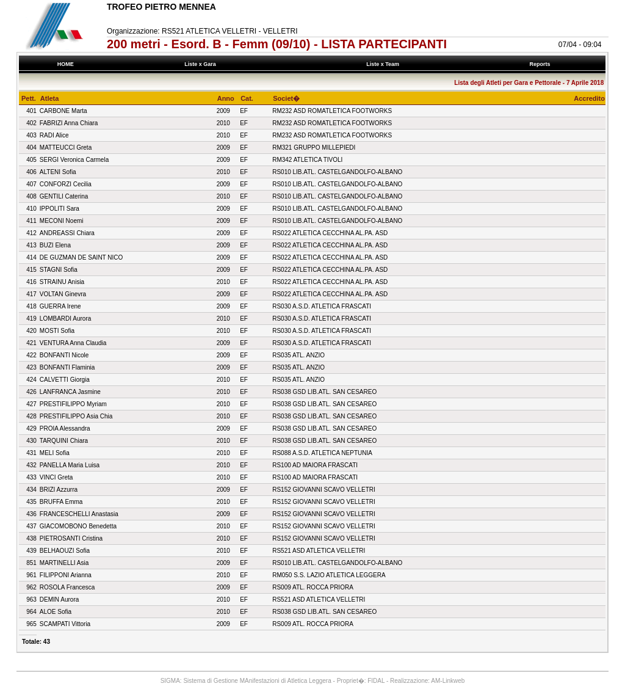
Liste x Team (384, 64)
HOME (65, 64)
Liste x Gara (202, 64)
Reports (541, 64)
